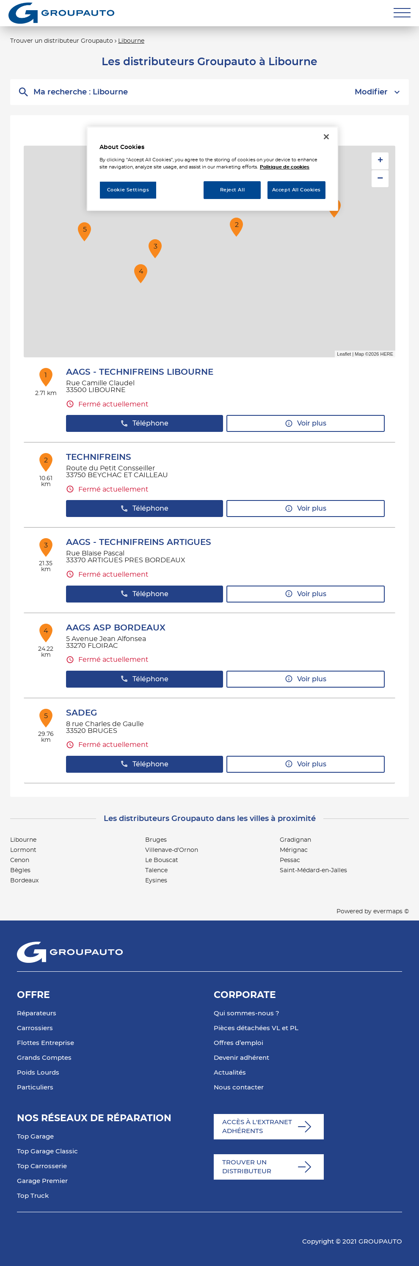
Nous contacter (239, 1087)
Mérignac (294, 850)
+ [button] (380, 161)
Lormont (23, 850)
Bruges (156, 840)
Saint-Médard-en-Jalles (313, 870)
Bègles (20, 870)
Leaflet (344, 354)
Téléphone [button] (144, 424)
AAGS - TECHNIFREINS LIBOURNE (139, 372)
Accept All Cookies (296, 190)
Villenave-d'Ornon (171, 850)
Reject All (232, 190)
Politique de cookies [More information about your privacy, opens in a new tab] (284, 167)
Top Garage (35, 1136)
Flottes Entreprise (45, 1043)
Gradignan (295, 840)
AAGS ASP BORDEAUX (115, 628)
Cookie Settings (128, 190)
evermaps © (391, 912)
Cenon (19, 860)
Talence (156, 870)
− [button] (380, 178)
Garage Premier (42, 1181)
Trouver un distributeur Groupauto (61, 41)
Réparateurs (36, 1013)
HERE (386, 354)
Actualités (230, 1073)
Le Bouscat (161, 860)
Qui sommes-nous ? (246, 1013)
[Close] (326, 136)
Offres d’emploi (238, 1043)
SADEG (81, 713)
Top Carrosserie (42, 1166)
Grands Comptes (44, 1058)
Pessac (290, 860)
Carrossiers (35, 1028)
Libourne (131, 41)
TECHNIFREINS (98, 457)
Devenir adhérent (241, 1058)
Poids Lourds (38, 1073)
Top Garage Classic (47, 1151)
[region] (212, 169)
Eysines (156, 881)
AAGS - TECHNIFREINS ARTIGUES (138, 542)
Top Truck (33, 1196)
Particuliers (35, 1087)
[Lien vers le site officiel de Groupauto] (61, 13)
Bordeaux (24, 881)
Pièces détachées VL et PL (256, 1028)
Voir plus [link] (305, 424)
